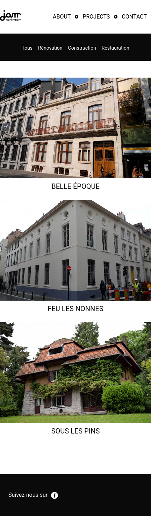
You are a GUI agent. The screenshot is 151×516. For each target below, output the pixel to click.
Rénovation (50, 48)
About (62, 16)
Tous (27, 48)
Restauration (115, 48)
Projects (96, 16)
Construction (82, 48)
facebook (54, 495)
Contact (134, 16)
